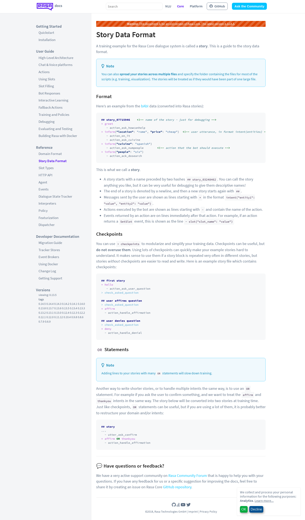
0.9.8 (74, 317)
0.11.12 (58, 317)
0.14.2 (65, 304)
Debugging (47, 121)
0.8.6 (80, 317)
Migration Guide (50, 242)
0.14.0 (81, 304)
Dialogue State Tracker (55, 196)
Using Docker (48, 264)
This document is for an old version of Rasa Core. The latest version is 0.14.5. (181, 24)
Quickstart (46, 32)
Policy (43, 210)
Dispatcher (47, 224)
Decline (256, 509)
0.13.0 (57, 313)
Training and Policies (54, 114)
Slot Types (46, 168)
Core (180, 6)
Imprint (193, 511)
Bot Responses (49, 93)
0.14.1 (73, 304)
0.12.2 (81, 313)
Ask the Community (249, 6)
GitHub (217, 6)
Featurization (48, 217)
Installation (47, 39)
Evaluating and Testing (55, 128)
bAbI (144, 106)
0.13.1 (50, 313)
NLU (168, 6)
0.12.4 (65, 313)
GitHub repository (177, 486)
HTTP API (45, 175)
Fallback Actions (50, 107)
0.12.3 (73, 313)
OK (243, 509)
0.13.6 (57, 308)
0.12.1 (42, 317)
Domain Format (50, 153)
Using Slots (47, 79)
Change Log (47, 271)
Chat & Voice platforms (55, 64)
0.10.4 (67, 317)
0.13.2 (42, 313)
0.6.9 (48, 321)
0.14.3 (57, 304)
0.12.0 (50, 317)
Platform (196, 6)
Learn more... (264, 500)
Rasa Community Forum (187, 475)
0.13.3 (81, 308)
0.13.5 (65, 308)
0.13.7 (50, 308)
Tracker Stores (49, 250)
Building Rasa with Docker (58, 135)
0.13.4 (73, 308)
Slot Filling (46, 86)
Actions (44, 72)
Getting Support (50, 278)
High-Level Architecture (56, 57)
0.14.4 (50, 304)
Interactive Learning (53, 100)
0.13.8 (42, 308)
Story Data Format (53, 161)
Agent (43, 182)
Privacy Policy (208, 511)
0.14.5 (42, 304)
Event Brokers (49, 257)
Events (44, 189)
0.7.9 (41, 321)
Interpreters (47, 203)
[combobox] (134, 6)
